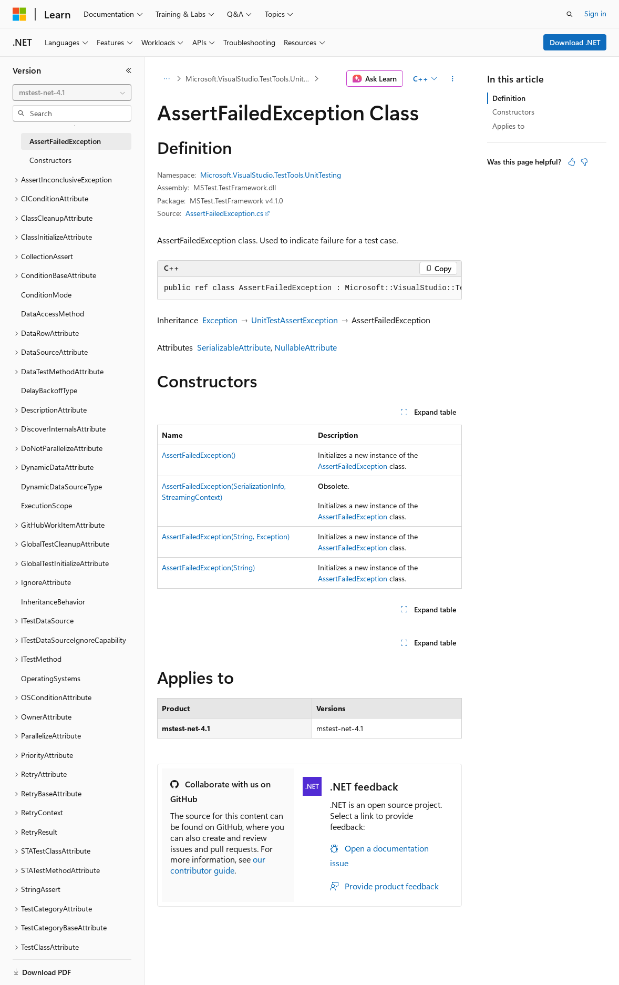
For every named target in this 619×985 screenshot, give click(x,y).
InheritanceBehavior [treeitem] (53, 602)
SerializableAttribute (234, 347)
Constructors (513, 112)
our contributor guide (217, 865)
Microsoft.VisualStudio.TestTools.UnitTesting (248, 79)
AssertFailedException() (198, 455)
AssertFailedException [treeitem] (65, 141)
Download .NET (575, 42)
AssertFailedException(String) (208, 567)
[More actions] (452, 78)
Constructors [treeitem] (50, 160)
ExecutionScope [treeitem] (46, 505)
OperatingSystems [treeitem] (50, 678)
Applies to (508, 126)
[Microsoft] (19, 14)
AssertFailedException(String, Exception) (226, 536)
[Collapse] (129, 70)
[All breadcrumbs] (166, 78)
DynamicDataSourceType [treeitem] (61, 486)
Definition (508, 98)
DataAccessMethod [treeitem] (52, 314)
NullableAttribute (305, 347)
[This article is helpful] (571, 162)
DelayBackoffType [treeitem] (49, 390)
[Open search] (569, 14)
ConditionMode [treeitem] (46, 295)
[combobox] (72, 92)
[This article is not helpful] (584, 162)
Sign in (595, 13)
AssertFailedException (352, 466)
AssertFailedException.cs (224, 213)
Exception (220, 319)
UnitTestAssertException (294, 319)
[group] (309, 288)
